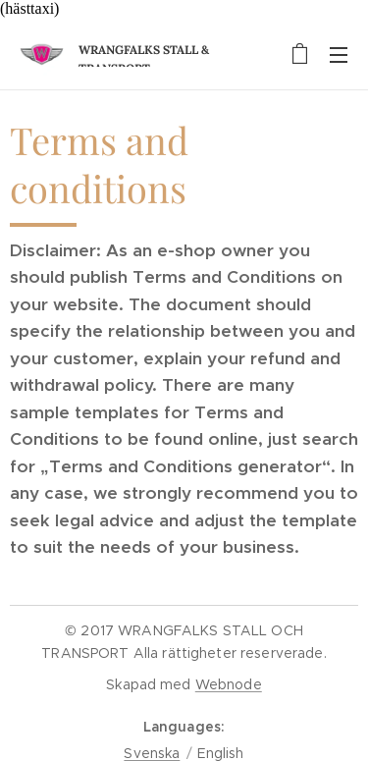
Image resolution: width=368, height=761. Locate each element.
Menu (338, 55)
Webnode (228, 684)
